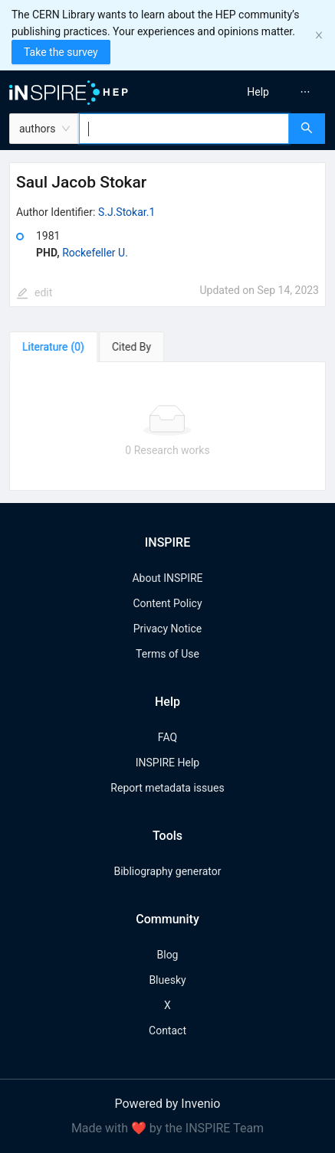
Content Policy (167, 603)
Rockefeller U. (95, 253)
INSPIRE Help (167, 762)
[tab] (53, 346)
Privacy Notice (167, 628)
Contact (167, 1030)
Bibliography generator (167, 871)
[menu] (255, 91)
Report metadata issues (167, 788)
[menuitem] (258, 91)
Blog (168, 955)
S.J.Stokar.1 (126, 212)
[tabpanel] (167, 426)
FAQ (167, 737)
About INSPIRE (167, 578)
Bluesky (167, 980)
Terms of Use (167, 654)
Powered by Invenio (168, 1103)
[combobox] (184, 128)
